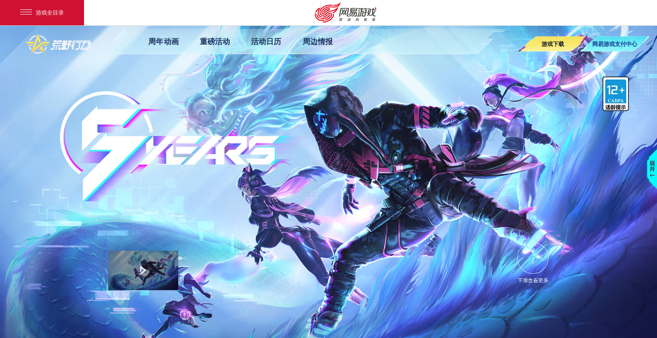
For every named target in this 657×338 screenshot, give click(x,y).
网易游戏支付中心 (614, 44)
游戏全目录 (42, 12)
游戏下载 (553, 44)
